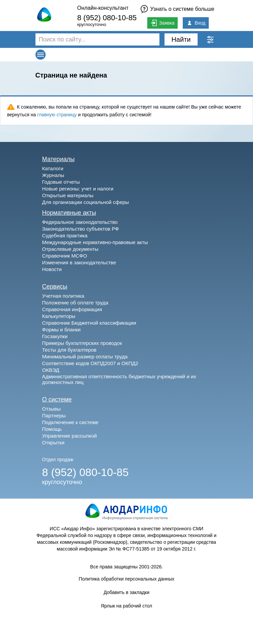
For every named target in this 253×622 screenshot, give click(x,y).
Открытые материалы (68, 195)
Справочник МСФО (64, 256)
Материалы (58, 159)
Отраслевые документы (70, 249)
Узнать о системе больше (182, 9)
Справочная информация (72, 309)
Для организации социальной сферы (85, 202)
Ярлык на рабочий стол (126, 606)
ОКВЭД (50, 370)
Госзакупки (55, 336)
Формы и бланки (61, 329)
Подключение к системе (70, 422)
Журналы (53, 175)
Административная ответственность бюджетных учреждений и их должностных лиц (119, 379)
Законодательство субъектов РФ (80, 229)
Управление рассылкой (69, 436)
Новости (52, 269)
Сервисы (55, 286)
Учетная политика (63, 296)
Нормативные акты (69, 212)
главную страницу (57, 114)
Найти (181, 39)
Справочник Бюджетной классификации (89, 323)
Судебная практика (64, 235)
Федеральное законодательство (80, 222)
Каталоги (53, 168)
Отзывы (51, 409)
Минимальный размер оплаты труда (85, 356)
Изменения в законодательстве (79, 262)
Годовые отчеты (61, 182)
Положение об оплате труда (75, 302)
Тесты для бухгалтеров (69, 350)
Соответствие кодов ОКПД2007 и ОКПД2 (90, 363)
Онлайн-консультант (102, 8)
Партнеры (54, 415)
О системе (57, 399)
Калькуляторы (59, 316)
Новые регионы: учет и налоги (77, 188)
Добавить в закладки (127, 592)
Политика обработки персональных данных (126, 579)
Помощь (52, 429)
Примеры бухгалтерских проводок (82, 343)
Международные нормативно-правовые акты (95, 242)
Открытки (53, 442)
